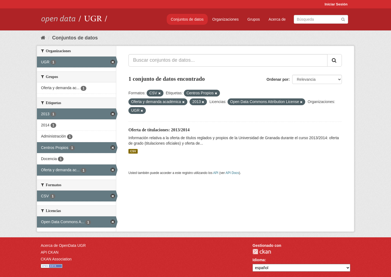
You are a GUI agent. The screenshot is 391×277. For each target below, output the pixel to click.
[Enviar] (343, 19)
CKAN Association (56, 259)
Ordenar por (278, 79)
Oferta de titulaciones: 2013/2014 (159, 129)
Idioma (259, 260)
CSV (133, 151)
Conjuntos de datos (187, 19)
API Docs (232, 173)
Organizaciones (225, 19)
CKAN (262, 251)
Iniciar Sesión (336, 4)
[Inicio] (43, 38)
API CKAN (49, 252)
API (215, 173)
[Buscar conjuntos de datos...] (227, 60)
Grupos (253, 19)
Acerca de (277, 19)
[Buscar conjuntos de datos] (321, 19)
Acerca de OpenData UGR (63, 245)
